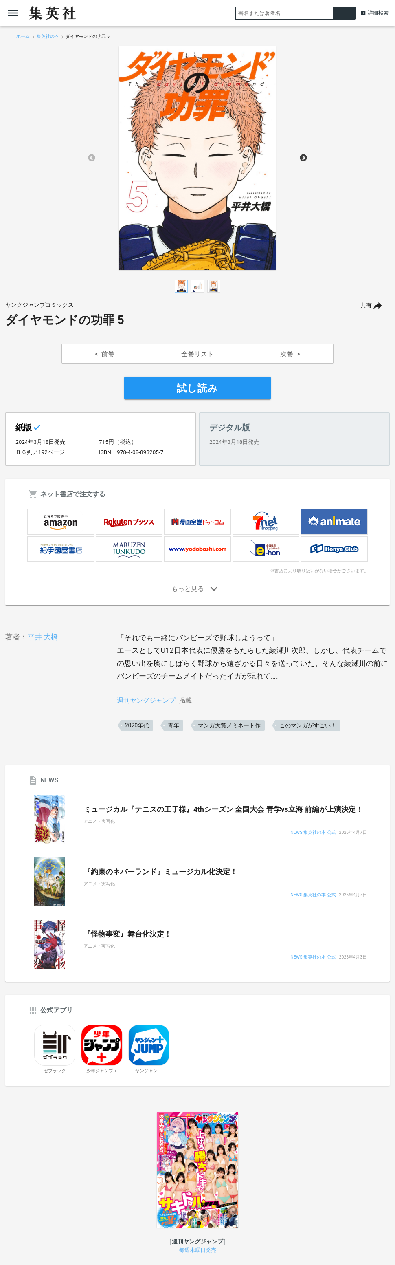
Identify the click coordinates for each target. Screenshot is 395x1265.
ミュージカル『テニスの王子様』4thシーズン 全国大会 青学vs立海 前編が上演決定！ (223, 809)
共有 (366, 305)
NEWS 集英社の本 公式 (313, 833)
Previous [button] (91, 158)
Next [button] (303, 158)
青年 (173, 725)
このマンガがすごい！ (307, 725)
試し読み (197, 388)
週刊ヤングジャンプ (146, 700)
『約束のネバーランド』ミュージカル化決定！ (160, 872)
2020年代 (137, 725)
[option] (197, 158)
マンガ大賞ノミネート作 (229, 725)
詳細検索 (378, 13)
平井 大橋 (42, 636)
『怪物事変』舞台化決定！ (127, 934)
